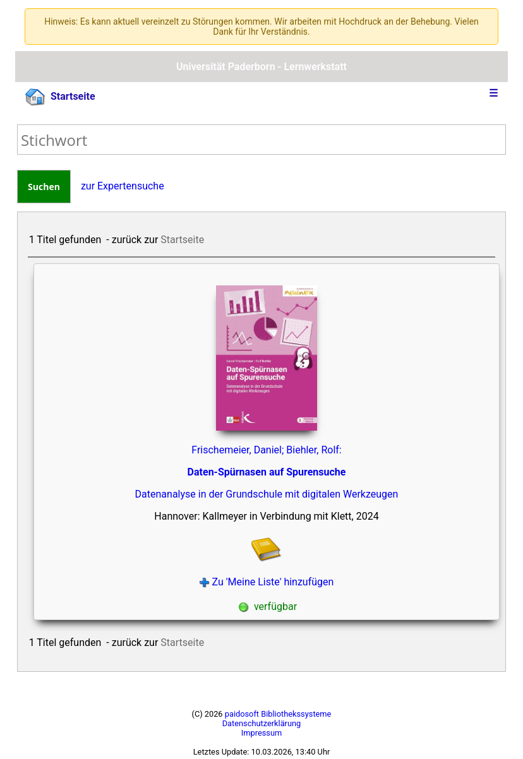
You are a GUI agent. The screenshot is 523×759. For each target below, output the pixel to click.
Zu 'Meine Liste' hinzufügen (267, 582)
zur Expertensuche (122, 186)
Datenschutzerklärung (261, 723)
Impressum (261, 733)
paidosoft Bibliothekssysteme (278, 714)
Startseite (60, 97)
